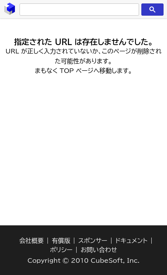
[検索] (78, 10)
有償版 (61, 241)
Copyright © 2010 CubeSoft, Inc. (84, 260)
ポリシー (61, 250)
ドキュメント (131, 241)
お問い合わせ (98, 250)
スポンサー (92, 241)
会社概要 (31, 241)
